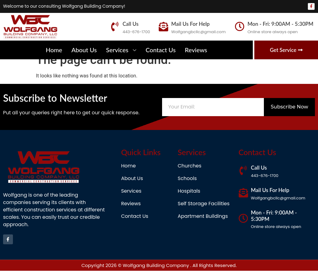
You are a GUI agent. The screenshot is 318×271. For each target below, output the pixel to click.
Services (121, 49)
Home (54, 49)
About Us (84, 49)
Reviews (196, 49)
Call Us (130, 24)
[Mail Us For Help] (163, 26)
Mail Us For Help (190, 24)
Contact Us (160, 49)
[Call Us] (114, 26)
